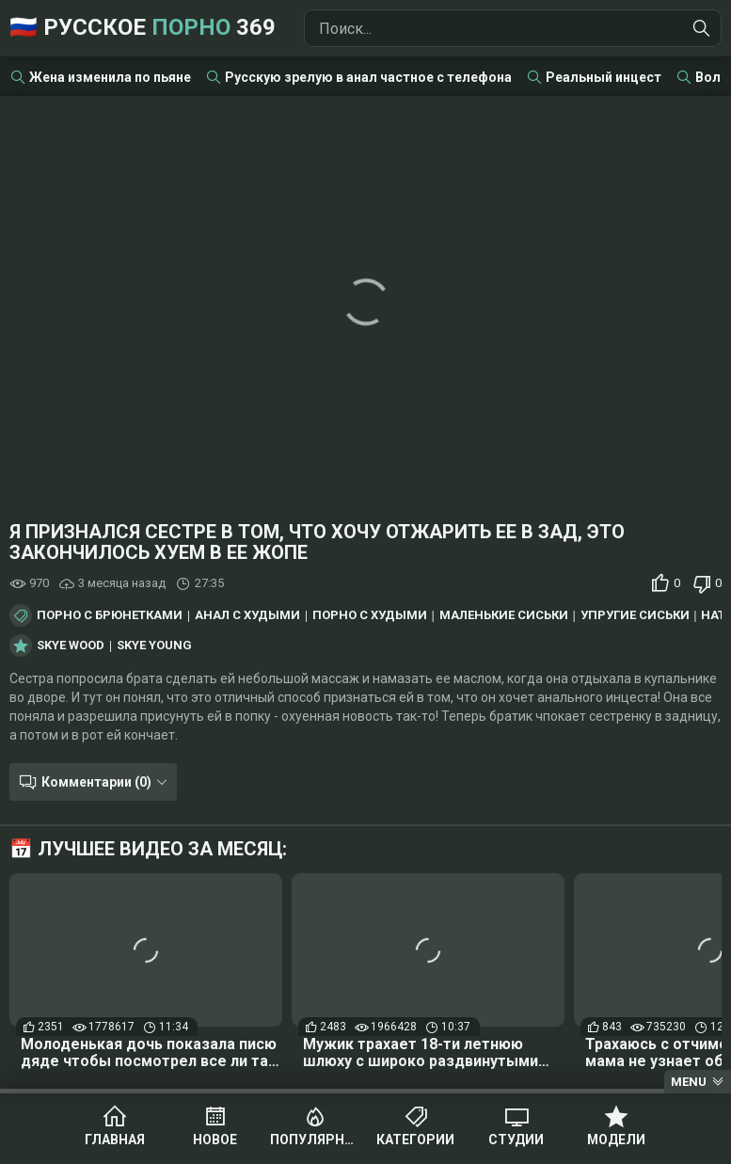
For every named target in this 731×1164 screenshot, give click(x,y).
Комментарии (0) (96, 781)
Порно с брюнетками (110, 615)
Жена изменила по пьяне (110, 77)
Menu (689, 1082)
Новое (215, 1140)
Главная (115, 1140)
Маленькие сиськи (503, 615)
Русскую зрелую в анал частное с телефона (368, 77)
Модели (616, 1140)
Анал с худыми (247, 615)
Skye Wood (70, 645)
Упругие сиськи (635, 615)
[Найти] (701, 28)
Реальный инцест (603, 77)
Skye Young (154, 645)
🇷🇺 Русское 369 (142, 28)
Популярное (315, 1140)
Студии (516, 1140)
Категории (415, 1140)
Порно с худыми (369, 615)
